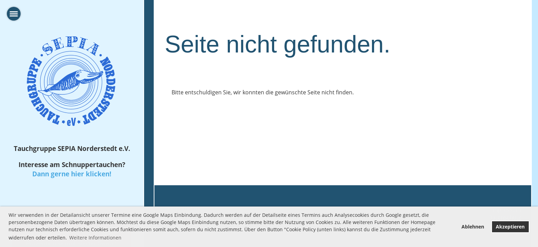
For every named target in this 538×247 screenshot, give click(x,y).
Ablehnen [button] (472, 226)
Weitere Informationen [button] (95, 237)
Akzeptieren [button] (510, 226)
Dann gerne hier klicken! (71, 173)
